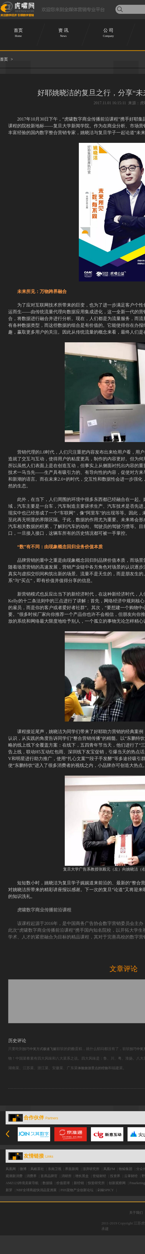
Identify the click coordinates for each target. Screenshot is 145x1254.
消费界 (31, 1176)
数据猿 (48, 1183)
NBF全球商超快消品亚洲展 (36, 1190)
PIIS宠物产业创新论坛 (77, 1190)
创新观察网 (117, 1183)
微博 (23, 1169)
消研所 (66, 1176)
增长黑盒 (82, 1176)
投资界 (115, 1176)
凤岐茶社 (37, 1169)
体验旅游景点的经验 (93, 1068)
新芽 (9, 1190)
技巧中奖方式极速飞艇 (40, 1049)
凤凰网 (11, 1169)
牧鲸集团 (125, 1169)
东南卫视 (54, 1169)
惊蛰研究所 (96, 1183)
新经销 (79, 1183)
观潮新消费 (14, 1176)
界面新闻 (72, 1169)
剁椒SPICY (105, 1190)
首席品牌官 (49, 1176)
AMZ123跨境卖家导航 (22, 1183)
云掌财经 (131, 1176)
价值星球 (63, 1183)
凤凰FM (109, 1169)
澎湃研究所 (90, 1169)
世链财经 (99, 1176)
